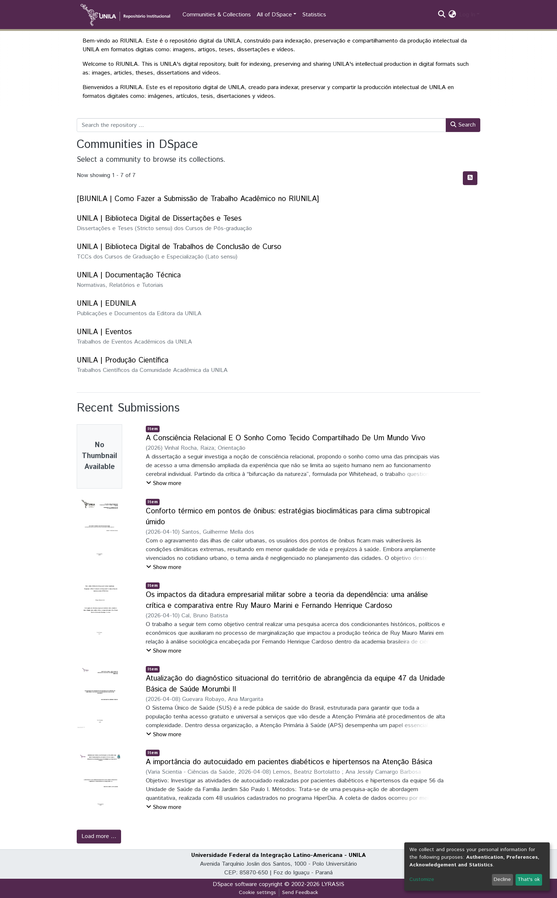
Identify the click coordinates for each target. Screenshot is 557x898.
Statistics (314, 15)
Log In (467, 15)
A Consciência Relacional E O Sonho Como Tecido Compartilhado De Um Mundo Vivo (285, 438)
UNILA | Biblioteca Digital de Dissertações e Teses (159, 218)
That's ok (528, 879)
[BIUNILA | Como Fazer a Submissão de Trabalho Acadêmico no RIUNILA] (198, 199)
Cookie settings (257, 892)
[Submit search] (441, 15)
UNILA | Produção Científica (122, 360)
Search (463, 125)
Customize (421, 879)
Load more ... (98, 836)
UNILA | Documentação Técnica (129, 275)
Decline (502, 879)
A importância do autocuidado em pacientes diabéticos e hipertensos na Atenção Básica (289, 762)
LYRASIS (332, 884)
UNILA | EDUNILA (106, 303)
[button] (452, 15)
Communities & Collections (217, 15)
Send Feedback (300, 892)
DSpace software (235, 884)
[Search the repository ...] (261, 125)
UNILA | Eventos (104, 332)
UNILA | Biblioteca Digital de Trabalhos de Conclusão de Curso (179, 247)
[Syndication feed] (470, 178)
